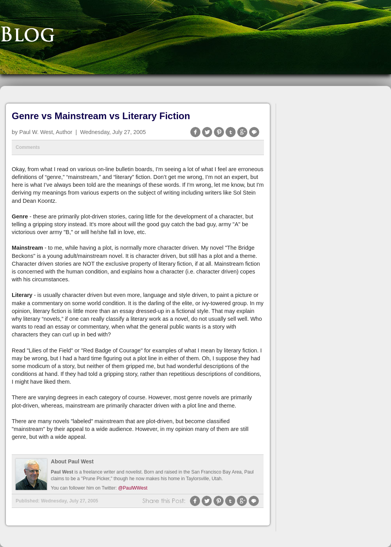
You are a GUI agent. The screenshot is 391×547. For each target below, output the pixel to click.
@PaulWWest (132, 488)
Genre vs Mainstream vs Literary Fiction (101, 116)
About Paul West (72, 462)
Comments (28, 147)
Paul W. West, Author (45, 132)
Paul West (62, 472)
